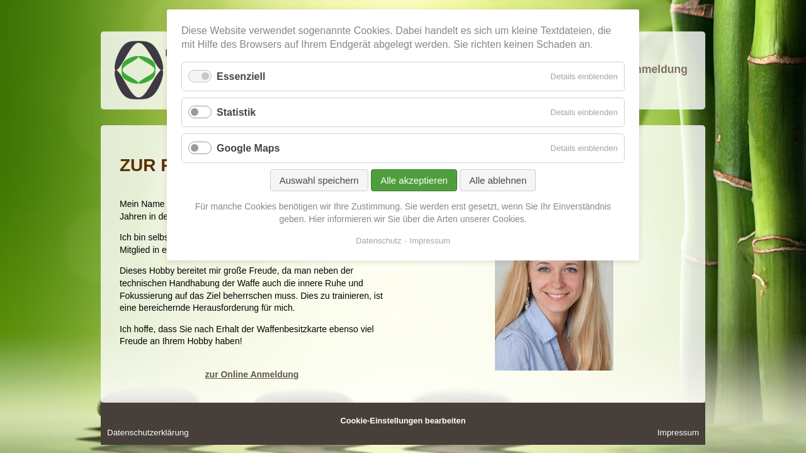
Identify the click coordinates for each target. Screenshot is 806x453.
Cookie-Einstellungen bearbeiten (402, 420)
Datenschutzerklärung (148, 432)
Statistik (236, 112)
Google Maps (248, 148)
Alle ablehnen (497, 180)
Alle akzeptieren (414, 180)
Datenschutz (378, 240)
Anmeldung (657, 69)
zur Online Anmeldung (252, 374)
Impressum (678, 432)
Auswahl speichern (319, 180)
